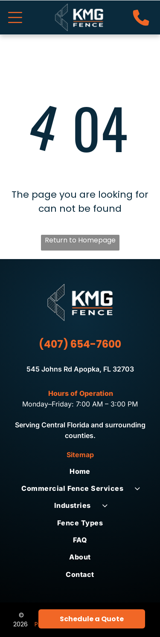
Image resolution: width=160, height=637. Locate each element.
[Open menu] (15, 17)
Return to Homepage (80, 240)
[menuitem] (80, 470)
